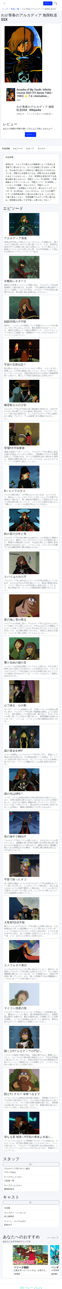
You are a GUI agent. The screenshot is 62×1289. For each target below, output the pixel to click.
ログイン (47, 3)
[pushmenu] (4, 3)
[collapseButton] (31, 1164)
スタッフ (30, 148)
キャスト (42, 148)
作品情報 (6, 148)
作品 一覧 (15, 9)
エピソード (18, 148)
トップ (5, 9)
